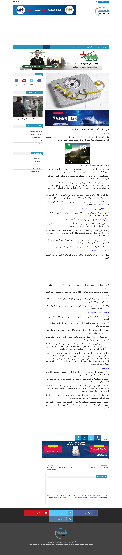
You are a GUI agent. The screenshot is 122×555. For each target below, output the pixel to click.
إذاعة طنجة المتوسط (36, 147)
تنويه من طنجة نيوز (36, 168)
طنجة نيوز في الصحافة (35, 164)
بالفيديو (66, 47)
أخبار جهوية (89, 47)
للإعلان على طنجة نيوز (35, 171)
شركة (18, 552)
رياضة (73, 47)
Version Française (37, 47)
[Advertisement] (61, 32)
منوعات (47, 47)
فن (60, 47)
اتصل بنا (94, 1)
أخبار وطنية (80, 47)
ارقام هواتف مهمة (37, 140)
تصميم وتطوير (26, 552)
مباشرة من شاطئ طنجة (36, 144)
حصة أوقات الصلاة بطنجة (36, 131)
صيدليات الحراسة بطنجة (36, 134)
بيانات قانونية (37, 161)
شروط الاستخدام (36, 158)
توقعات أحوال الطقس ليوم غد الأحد (100, 467)
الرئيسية (105, 47)
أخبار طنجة (97, 47)
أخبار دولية (53, 47)
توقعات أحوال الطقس (35, 137)
